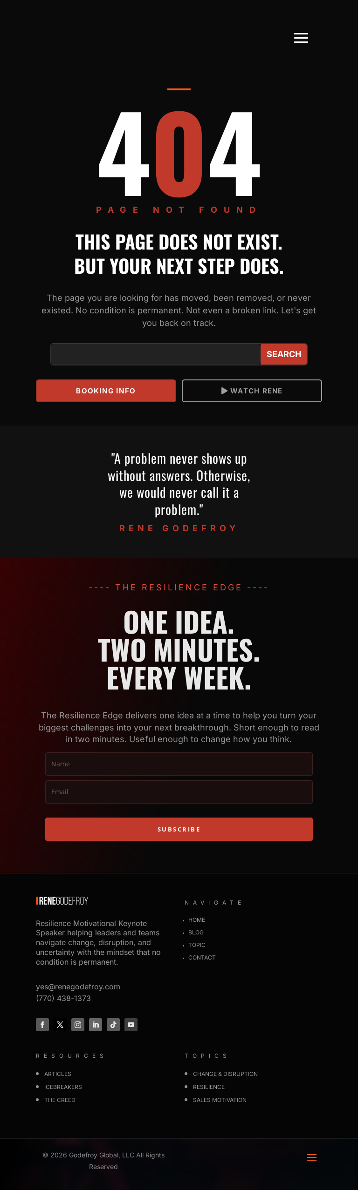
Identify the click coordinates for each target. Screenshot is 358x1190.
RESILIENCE (209, 1086)
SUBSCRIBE (179, 829)
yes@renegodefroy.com (78, 986)
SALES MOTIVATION (220, 1099)
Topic (197, 944)
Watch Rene (256, 390)
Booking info (106, 390)
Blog (196, 932)
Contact (202, 957)
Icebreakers (63, 1086)
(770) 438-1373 (63, 997)
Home (196, 919)
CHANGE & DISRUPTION (225, 1073)
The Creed (60, 1099)
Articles (57, 1073)
